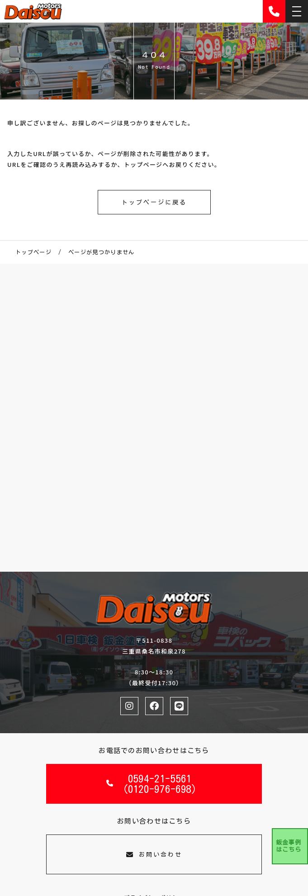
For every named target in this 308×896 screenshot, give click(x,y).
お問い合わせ (154, 854)
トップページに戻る (154, 202)
